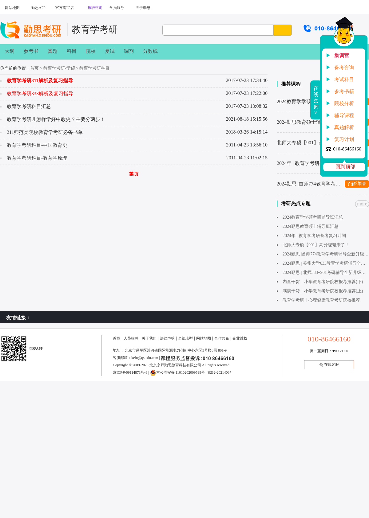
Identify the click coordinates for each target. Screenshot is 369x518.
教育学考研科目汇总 (29, 106)
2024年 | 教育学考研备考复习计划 (309, 163)
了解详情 (356, 183)
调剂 (129, 51)
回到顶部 (345, 166)
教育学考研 (95, 29)
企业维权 (239, 338)
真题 (53, 51)
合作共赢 (221, 338)
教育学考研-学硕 (59, 68)
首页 (34, 68)
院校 (91, 51)
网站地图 (12, 8)
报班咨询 (95, 8)
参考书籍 (344, 91)
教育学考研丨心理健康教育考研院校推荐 (321, 300)
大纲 (9, 51)
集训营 (341, 55)
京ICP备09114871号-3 (130, 372)
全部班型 (185, 338)
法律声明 (167, 338)
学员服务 (116, 8)
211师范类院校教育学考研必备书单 (45, 132)
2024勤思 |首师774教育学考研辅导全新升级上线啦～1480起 (309, 183)
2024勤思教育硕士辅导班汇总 (309, 122)
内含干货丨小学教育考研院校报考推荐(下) (323, 281)
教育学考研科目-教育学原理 (37, 158)
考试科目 (344, 79)
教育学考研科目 (94, 68)
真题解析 (344, 127)
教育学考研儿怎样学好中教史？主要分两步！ (56, 119)
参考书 (31, 51)
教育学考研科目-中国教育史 (37, 145)
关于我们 (149, 338)
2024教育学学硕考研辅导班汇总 (309, 101)
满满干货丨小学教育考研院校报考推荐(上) (323, 291)
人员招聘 (131, 338)
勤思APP (38, 8)
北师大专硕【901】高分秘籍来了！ (309, 142)
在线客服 (329, 364)
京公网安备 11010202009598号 (177, 372)
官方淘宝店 (64, 8)
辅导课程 (344, 115)
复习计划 (344, 139)
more (362, 203)
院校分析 (344, 103)
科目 (72, 51)
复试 (110, 51)
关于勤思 (143, 8)
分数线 (150, 51)
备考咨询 (344, 67)
